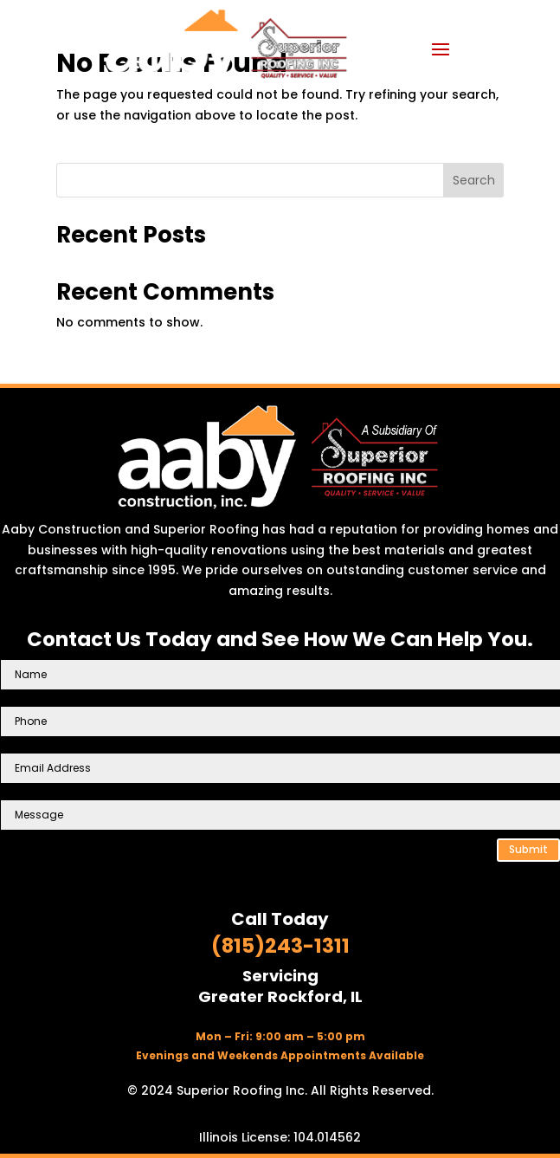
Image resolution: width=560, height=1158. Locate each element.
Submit (528, 849)
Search (474, 180)
